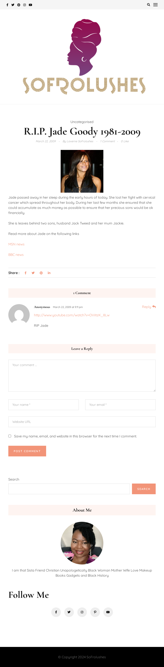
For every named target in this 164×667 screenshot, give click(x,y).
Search (13, 479)
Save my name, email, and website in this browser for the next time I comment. (75, 436)
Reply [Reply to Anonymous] (146, 307)
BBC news (16, 254)
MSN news (16, 244)
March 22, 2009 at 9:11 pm (68, 307)
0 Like (125, 141)
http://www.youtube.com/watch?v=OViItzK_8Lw (72, 315)
